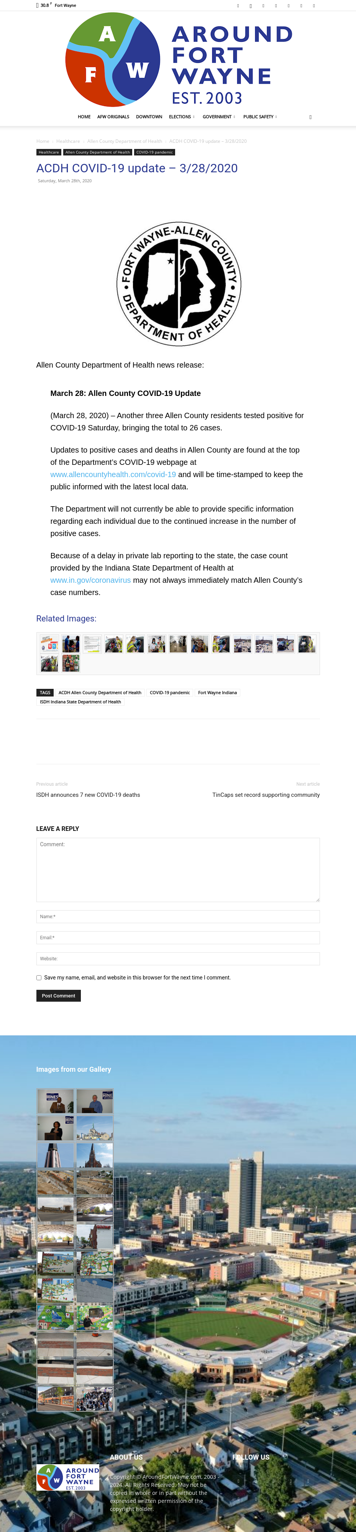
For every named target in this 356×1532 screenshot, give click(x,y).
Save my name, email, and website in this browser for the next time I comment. (137, 977)
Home (84, 116)
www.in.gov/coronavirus (91, 580)
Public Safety (260, 116)
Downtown (149, 116)
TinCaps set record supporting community (266, 794)
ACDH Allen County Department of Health (100, 692)
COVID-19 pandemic (154, 152)
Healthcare (68, 141)
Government (219, 116)
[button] (311, 117)
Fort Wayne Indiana (217, 692)
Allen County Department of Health (124, 141)
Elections (181, 116)
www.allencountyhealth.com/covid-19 (113, 474)
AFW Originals (113, 116)
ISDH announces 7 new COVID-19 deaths (88, 794)
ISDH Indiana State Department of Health (80, 702)
